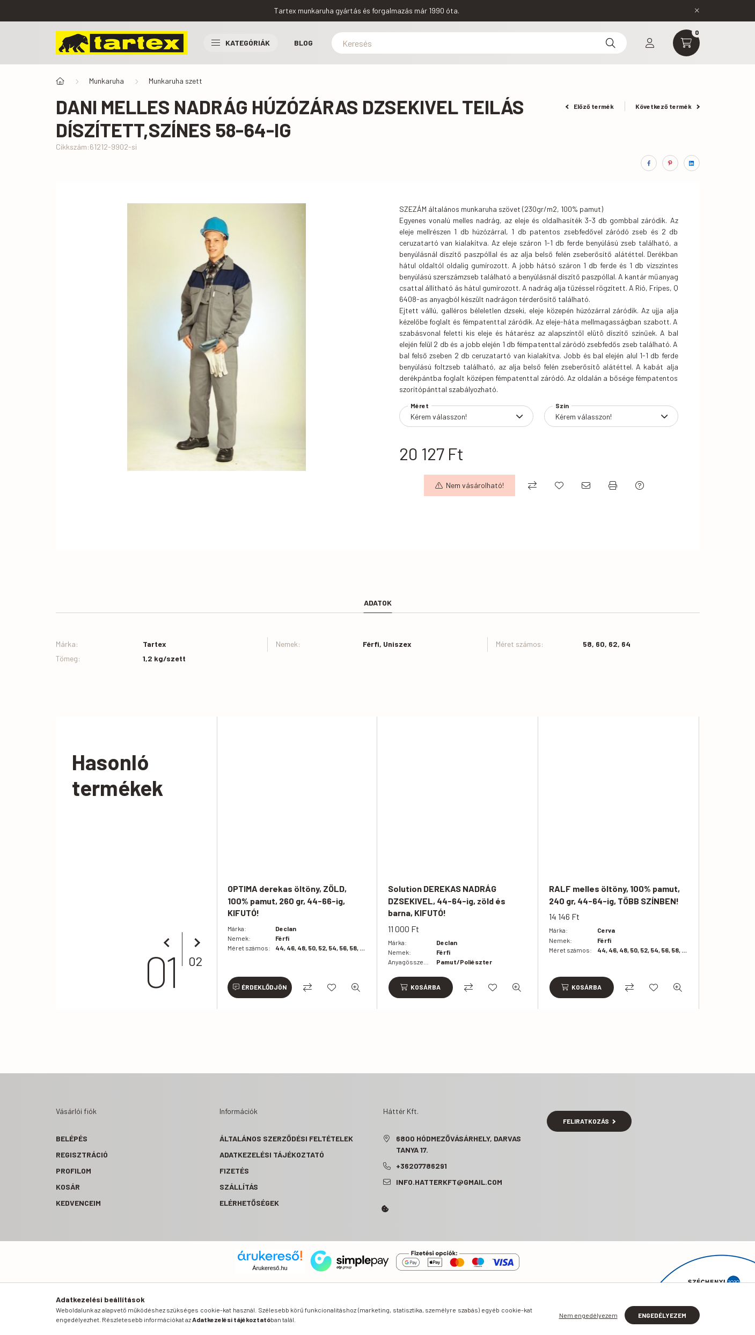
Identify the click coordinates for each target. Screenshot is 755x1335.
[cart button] (686, 42)
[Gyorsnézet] (355, 987)
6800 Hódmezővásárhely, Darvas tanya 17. (458, 1144)
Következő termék (667, 106)
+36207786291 (421, 1165)
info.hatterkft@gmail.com (449, 1181)
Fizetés (234, 1170)
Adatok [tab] (378, 602)
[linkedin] (692, 163)
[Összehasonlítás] (532, 485)
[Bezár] (697, 11)
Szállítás (238, 1186)
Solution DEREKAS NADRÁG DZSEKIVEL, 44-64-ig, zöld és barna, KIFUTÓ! (446, 900)
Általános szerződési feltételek (286, 1138)
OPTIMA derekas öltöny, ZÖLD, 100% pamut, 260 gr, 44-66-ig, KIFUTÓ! (287, 900)
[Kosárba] (420, 987)
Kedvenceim (78, 1202)
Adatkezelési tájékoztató (271, 1154)
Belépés (71, 1138)
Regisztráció (82, 1154)
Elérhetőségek (249, 1202)
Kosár (68, 1186)
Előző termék (590, 106)
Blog (303, 42)
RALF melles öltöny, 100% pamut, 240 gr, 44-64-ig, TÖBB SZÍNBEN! (614, 894)
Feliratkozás (589, 1121)
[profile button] (649, 42)
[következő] (195, 943)
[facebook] (649, 163)
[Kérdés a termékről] (639, 485)
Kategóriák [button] (240, 42)
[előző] (168, 943)
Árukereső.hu (269, 1268)
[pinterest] (670, 163)
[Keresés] (479, 43)
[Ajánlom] (586, 485)
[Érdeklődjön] (260, 987)
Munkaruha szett (175, 80)
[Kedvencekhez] (559, 485)
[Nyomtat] (613, 485)
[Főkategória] (60, 81)
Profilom (73, 1170)
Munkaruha (106, 80)
